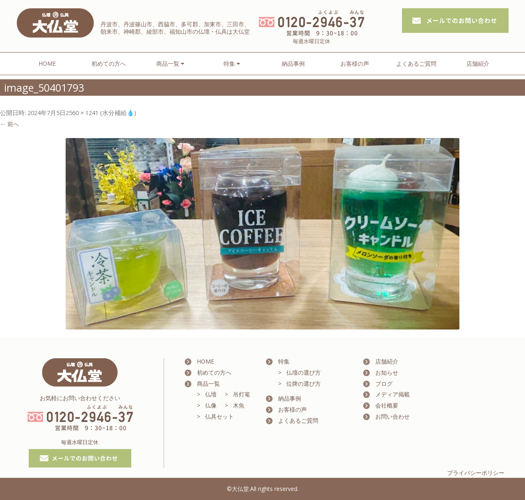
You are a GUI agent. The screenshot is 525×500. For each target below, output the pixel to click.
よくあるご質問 (416, 63)
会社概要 (386, 405)
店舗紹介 (477, 63)
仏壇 (211, 394)
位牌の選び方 (303, 383)
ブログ (384, 383)
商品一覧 (208, 383)
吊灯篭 (241, 394)
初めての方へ (108, 63)
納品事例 (293, 63)
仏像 (211, 405)
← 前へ (9, 124)
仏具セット (219, 416)
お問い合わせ (392, 416)
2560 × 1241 (82, 112)
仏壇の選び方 (303, 372)
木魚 (238, 405)
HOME (47, 63)
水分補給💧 (118, 112)
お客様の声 (354, 63)
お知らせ (386, 372)
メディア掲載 (392, 394)
